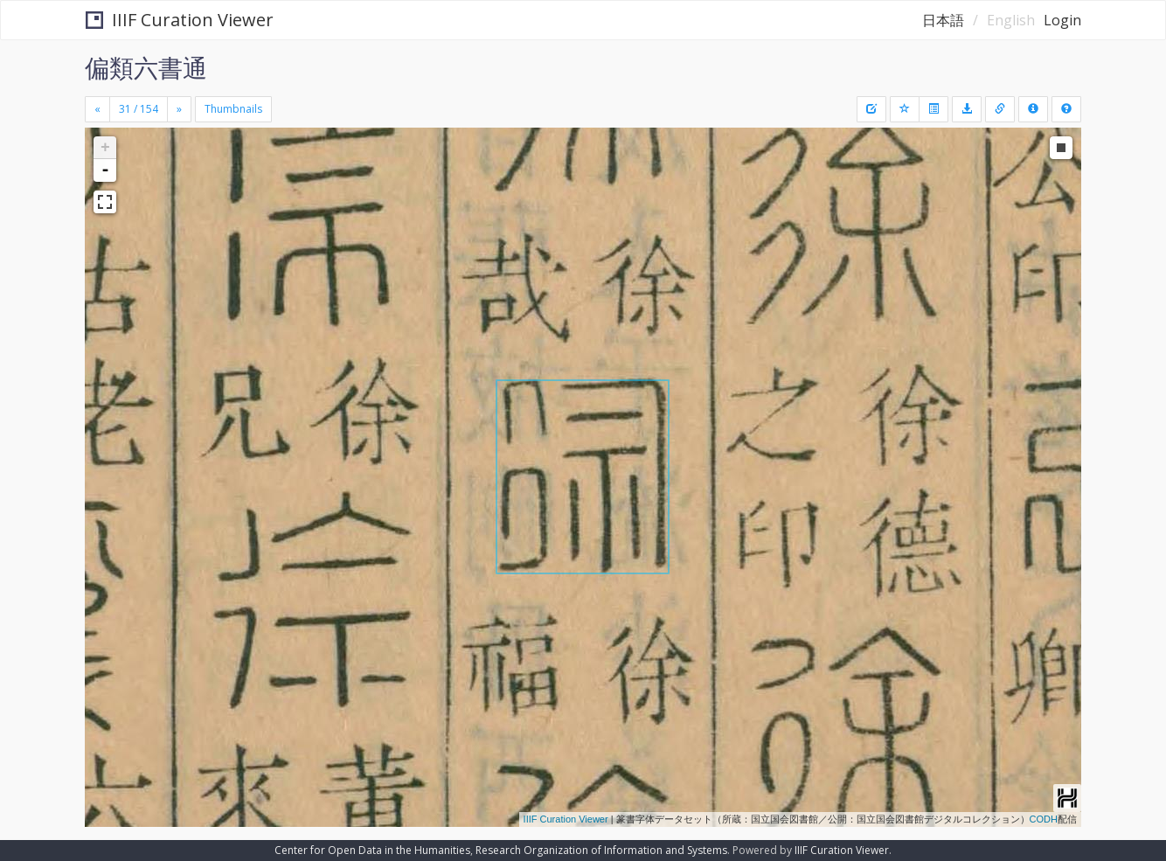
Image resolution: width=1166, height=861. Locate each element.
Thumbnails (233, 108)
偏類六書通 (146, 67)
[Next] (179, 109)
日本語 (943, 20)
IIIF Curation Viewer (180, 19)
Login (1062, 20)
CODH (1044, 819)
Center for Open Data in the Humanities (372, 850)
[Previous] (97, 109)
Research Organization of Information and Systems (601, 850)
